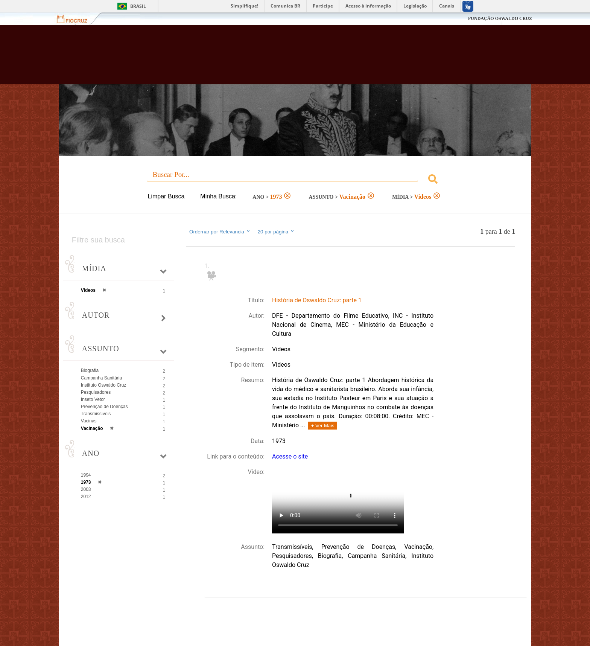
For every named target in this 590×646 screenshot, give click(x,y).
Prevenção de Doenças (104, 406)
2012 (86, 496)
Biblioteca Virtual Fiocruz (254, 58)
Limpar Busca (166, 196)
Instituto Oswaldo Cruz (103, 385)
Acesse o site (290, 456)
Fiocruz (76, 18)
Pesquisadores (96, 392)
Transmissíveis (96, 413)
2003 (86, 489)
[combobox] (295, 180)
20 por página (276, 232)
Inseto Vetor (93, 399)
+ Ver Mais (323, 425)
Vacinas (89, 421)
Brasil (138, 6)
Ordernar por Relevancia (220, 232)
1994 (86, 475)
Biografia (90, 370)
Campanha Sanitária (101, 378)
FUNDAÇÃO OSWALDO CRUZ (500, 18)
